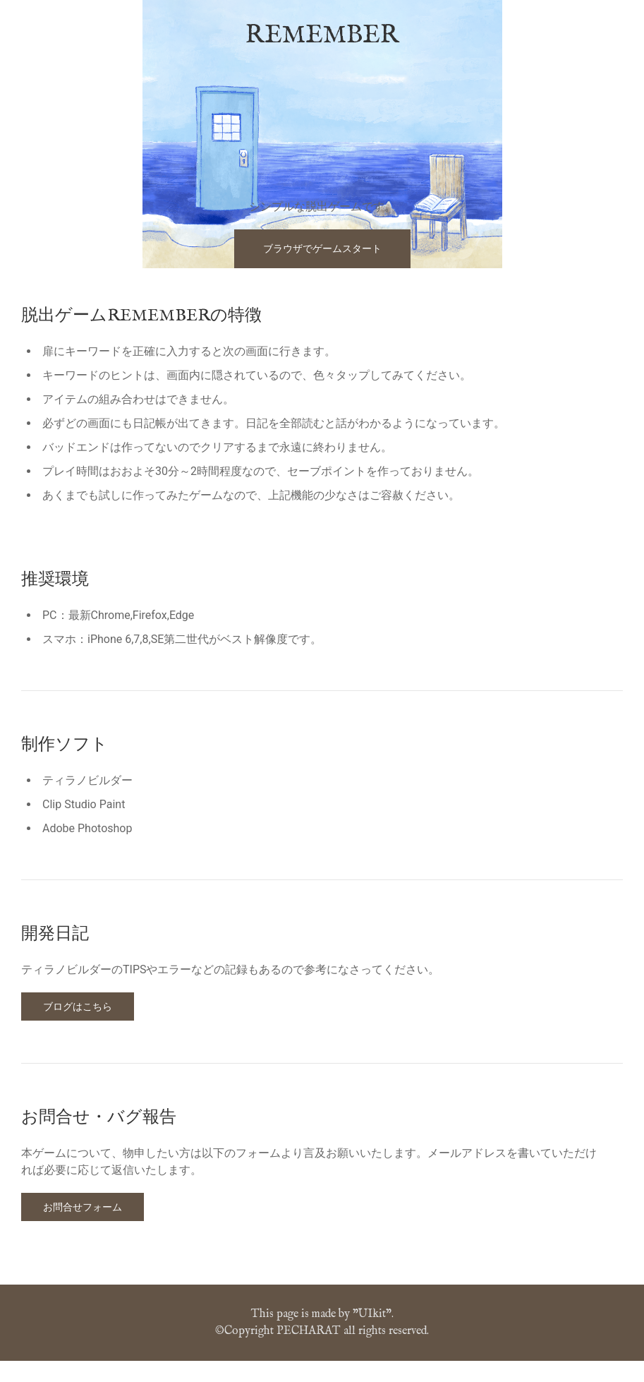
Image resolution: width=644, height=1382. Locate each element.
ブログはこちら (77, 1006)
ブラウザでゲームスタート (322, 248)
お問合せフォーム (82, 1207)
